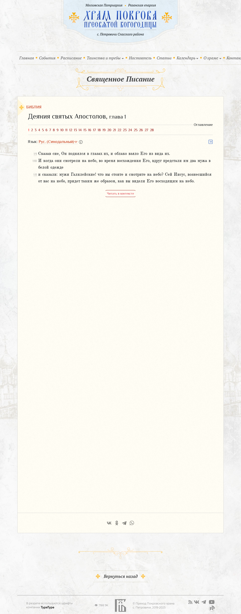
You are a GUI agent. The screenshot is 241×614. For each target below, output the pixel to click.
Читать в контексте (120, 193)
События (48, 57)
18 (99, 130)
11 (66, 130)
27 (146, 130)
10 (61, 130)
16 (89, 130)
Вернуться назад (120, 573)
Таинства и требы (103, 57)
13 (75, 130)
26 (141, 130)
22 (119, 130)
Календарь (186, 57)
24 (130, 130)
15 (84, 130)
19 (104, 130)
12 (70, 130)
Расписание (71, 57)
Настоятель (140, 57)
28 (152, 130)
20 (109, 130)
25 (135, 130)
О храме (210, 57)
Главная (27, 57)
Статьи (164, 57)
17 (94, 130)
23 (124, 130)
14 (80, 130)
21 (114, 130)
